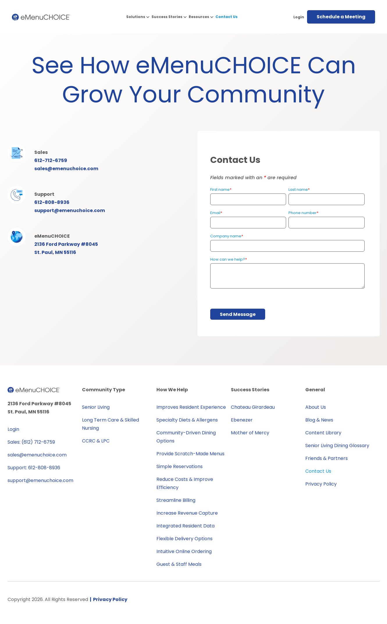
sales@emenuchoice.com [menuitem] (37, 454)
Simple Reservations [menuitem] (179, 466)
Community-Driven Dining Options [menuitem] (186, 436)
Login (298, 17)
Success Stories (166, 16)
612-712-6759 (50, 160)
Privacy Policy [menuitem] (321, 484)
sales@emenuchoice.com (66, 168)
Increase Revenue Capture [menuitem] (187, 513)
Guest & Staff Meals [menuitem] (178, 564)
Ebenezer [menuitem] (242, 420)
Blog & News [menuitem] (319, 420)
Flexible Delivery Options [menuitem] (184, 538)
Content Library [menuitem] (323, 432)
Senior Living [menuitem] (96, 407)
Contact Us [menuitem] (318, 471)
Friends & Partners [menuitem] (326, 458)
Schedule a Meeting (341, 16)
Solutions (135, 16)
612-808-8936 (51, 202)
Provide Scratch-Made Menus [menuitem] (190, 453)
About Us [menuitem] (315, 407)
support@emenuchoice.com (69, 210)
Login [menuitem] (13, 429)
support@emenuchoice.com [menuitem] (40, 480)
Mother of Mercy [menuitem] (250, 432)
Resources (199, 16)
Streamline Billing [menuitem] (175, 500)
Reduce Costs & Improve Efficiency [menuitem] (184, 483)
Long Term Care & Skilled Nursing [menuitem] (110, 424)
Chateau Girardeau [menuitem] (253, 407)
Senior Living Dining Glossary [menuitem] (337, 445)
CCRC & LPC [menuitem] (96, 441)
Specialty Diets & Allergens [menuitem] (187, 420)
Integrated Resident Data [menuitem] (185, 525)
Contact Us (226, 16)
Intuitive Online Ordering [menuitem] (184, 551)
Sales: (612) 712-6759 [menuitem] (31, 442)
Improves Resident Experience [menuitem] (191, 407)
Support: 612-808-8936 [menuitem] (34, 467)
